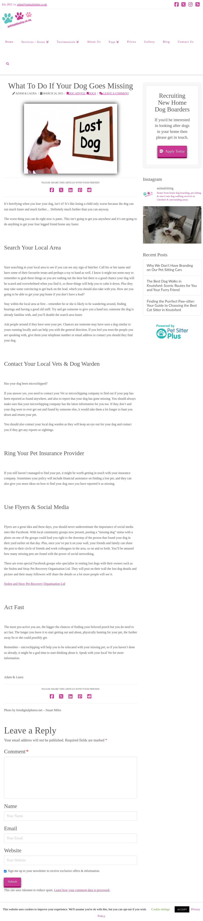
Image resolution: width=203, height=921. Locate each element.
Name (10, 806)
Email (10, 828)
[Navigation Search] (7, 64)
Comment (16, 752)
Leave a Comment (114, 93)
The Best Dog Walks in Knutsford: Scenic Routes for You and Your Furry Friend (172, 285)
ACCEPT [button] (182, 909)
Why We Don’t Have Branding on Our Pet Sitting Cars (170, 267)
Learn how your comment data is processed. (82, 890)
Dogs (91, 93)
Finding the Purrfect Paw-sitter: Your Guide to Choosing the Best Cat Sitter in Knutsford (172, 305)
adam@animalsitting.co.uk (32, 4)
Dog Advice (76, 93)
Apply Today (172, 151)
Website (12, 850)
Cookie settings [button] (160, 909)
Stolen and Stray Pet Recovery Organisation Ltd (34, 583)
